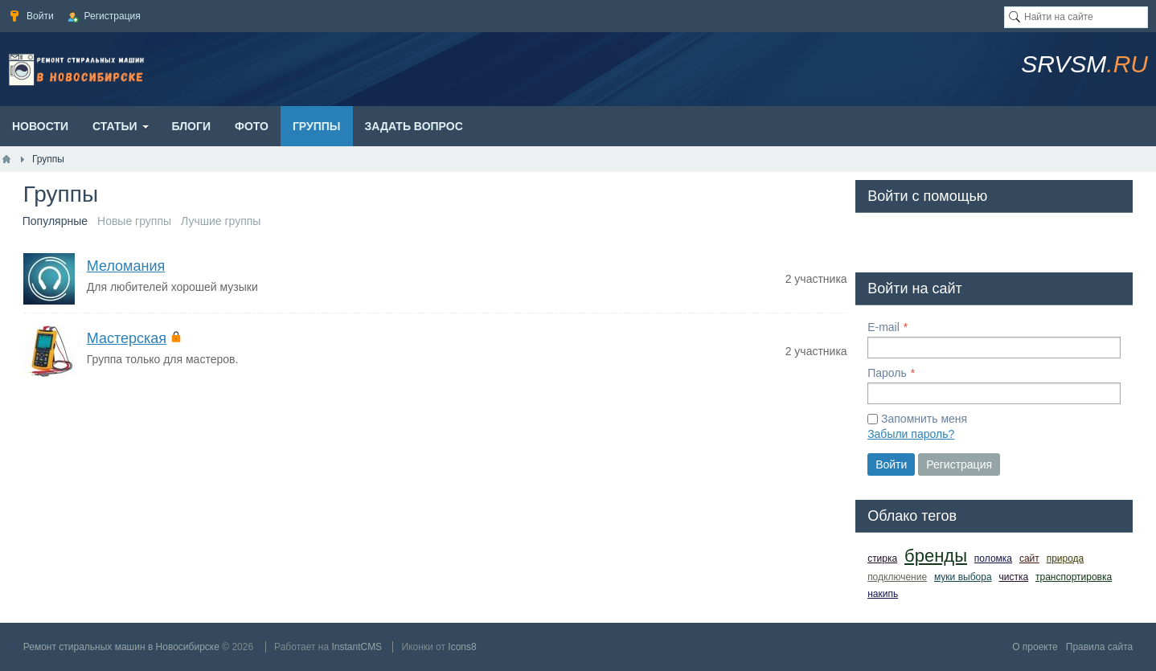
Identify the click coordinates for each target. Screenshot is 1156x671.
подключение (897, 577)
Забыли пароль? (910, 434)
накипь (882, 593)
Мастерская (126, 338)
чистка (1013, 577)
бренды (935, 556)
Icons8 (462, 647)
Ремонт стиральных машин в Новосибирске (121, 647)
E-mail (883, 327)
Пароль (887, 372)
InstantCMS (356, 647)
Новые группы (134, 221)
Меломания (126, 266)
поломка (993, 558)
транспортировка (1073, 577)
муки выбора (963, 577)
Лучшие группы (220, 221)
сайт (1029, 558)
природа (1065, 558)
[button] (880, 239)
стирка (882, 558)
